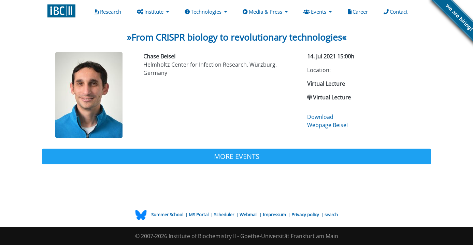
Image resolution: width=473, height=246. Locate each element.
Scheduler (224, 214)
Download (320, 117)
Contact (397, 11)
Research (109, 11)
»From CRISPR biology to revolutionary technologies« (236, 37)
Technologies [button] (204, 11)
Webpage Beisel (327, 125)
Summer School (167, 214)
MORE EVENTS (236, 156)
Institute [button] (151, 11)
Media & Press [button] (263, 11)
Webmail (249, 214)
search (331, 214)
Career (359, 11)
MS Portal (199, 214)
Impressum (275, 214)
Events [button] (315, 11)
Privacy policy (305, 214)
